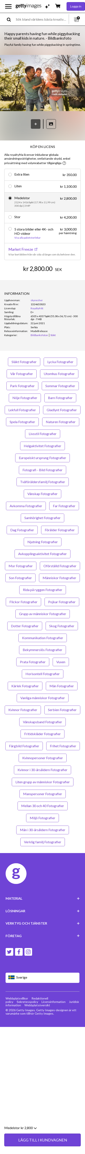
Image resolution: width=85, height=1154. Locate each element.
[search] (10, 19)
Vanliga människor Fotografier (42, 698)
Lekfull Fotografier (22, 410)
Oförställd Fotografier (59, 566)
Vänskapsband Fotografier (42, 722)
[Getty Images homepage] (28, 6)
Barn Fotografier (60, 398)
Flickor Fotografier (23, 602)
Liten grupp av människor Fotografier (42, 782)
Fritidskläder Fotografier (42, 734)
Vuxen (60, 662)
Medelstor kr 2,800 (20, 1144)
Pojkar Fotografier (62, 602)
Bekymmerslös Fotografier (42, 650)
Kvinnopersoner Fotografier (42, 758)
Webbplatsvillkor (17, 998)
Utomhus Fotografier (59, 374)
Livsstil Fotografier (43, 434)
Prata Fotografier (33, 662)
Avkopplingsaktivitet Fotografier (42, 554)
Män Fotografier (61, 686)
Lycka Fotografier (60, 362)
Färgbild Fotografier (24, 746)
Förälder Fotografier (60, 530)
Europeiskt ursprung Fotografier (42, 458)
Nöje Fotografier (24, 398)
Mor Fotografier (21, 566)
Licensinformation (54, 1002)
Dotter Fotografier (25, 626)
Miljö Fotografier (42, 818)
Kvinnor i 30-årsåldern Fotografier (42, 770)
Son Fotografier (20, 578)
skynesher (37, 300)
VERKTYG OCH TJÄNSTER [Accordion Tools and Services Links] (43, 923)
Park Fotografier (22, 386)
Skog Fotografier (61, 626)
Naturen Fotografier (61, 422)
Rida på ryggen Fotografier (42, 590)
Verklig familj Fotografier (42, 842)
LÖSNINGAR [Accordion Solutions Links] (43, 911)
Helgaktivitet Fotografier (42, 446)
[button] (42, 83)
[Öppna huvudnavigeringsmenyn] (8, 6)
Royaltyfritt (37, 308)
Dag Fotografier (22, 530)
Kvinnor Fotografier (22, 710)
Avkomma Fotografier (26, 506)
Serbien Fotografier (62, 710)
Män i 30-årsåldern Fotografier (42, 830)
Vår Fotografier (21, 374)
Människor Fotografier (59, 578)
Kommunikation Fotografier (42, 638)
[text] (41, 19)
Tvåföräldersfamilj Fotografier (42, 482)
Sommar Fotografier (60, 386)
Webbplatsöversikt (37, 1005)
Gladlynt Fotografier (62, 410)
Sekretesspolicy (27, 1002)
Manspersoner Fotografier (42, 794)
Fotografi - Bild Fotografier (42, 470)
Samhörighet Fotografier (42, 518)
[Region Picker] (43, 978)
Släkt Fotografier (24, 362)
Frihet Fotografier (63, 746)
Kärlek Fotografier (25, 686)
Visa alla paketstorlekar (27, 237)
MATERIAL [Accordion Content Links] (43, 898)
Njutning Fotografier (42, 542)
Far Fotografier (64, 506)
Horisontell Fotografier (42, 674)
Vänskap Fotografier (42, 494)
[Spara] (35, 124)
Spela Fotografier (22, 422)
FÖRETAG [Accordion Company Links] (43, 936)
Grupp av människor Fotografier (42, 614)
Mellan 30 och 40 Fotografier (42, 806)
